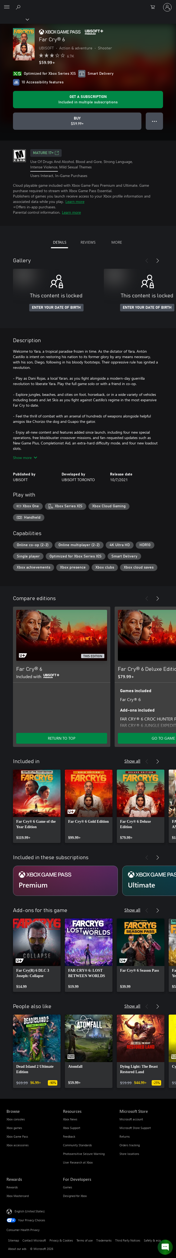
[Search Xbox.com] (19, 7)
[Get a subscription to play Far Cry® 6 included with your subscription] (88, 99)
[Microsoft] (88, 4)
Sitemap (13, 1240)
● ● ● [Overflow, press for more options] (154, 121)
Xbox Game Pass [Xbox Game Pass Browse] (17, 1136)
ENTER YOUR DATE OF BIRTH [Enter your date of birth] (56, 308)
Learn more (74, 201)
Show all (132, 761)
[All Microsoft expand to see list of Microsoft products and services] (6, 7)
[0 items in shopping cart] (154, 7)
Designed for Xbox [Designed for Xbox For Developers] (75, 1196)
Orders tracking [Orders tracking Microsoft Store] (129, 1145)
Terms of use (85, 1240)
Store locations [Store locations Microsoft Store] (129, 1153)
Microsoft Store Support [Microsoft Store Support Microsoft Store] (135, 1128)
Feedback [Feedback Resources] (69, 1136)
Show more (25, 457)
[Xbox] (14, 19)
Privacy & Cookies (61, 1240)
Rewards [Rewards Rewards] (12, 1187)
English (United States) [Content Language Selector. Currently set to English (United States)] (30, 1211)
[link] (37, 806)
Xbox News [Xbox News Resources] (70, 1119)
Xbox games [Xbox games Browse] (14, 1128)
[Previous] (146, 260)
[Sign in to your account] (167, 7)
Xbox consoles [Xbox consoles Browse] (15, 1119)
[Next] (157, 260)
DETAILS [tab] (59, 242)
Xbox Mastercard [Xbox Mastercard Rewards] (17, 1196)
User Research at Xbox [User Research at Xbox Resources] (78, 1162)
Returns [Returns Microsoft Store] (124, 1136)
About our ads (17, 1248)
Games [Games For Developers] (67, 1187)
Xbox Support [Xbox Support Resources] (71, 1128)
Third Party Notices (127, 1240)
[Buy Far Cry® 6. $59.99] (77, 121)
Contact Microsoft (34, 1240)
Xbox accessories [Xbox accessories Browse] (17, 1145)
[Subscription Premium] (65, 881)
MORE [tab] (116, 242)
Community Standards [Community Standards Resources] (77, 1145)
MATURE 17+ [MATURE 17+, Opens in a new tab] (46, 153)
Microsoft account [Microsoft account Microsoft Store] (131, 1119)
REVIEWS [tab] (88, 242)
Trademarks (104, 1240)
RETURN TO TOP (61, 738)
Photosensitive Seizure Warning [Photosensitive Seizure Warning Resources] (84, 1153)
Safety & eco (152, 1240)
